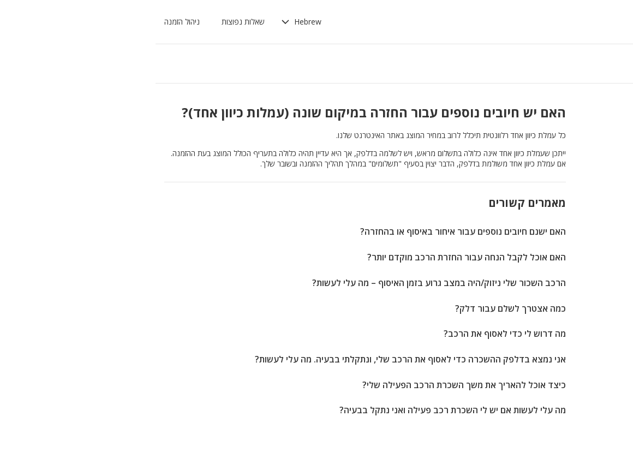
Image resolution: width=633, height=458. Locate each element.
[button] (156, 22)
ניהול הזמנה (37, 21)
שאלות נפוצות (98, 21)
